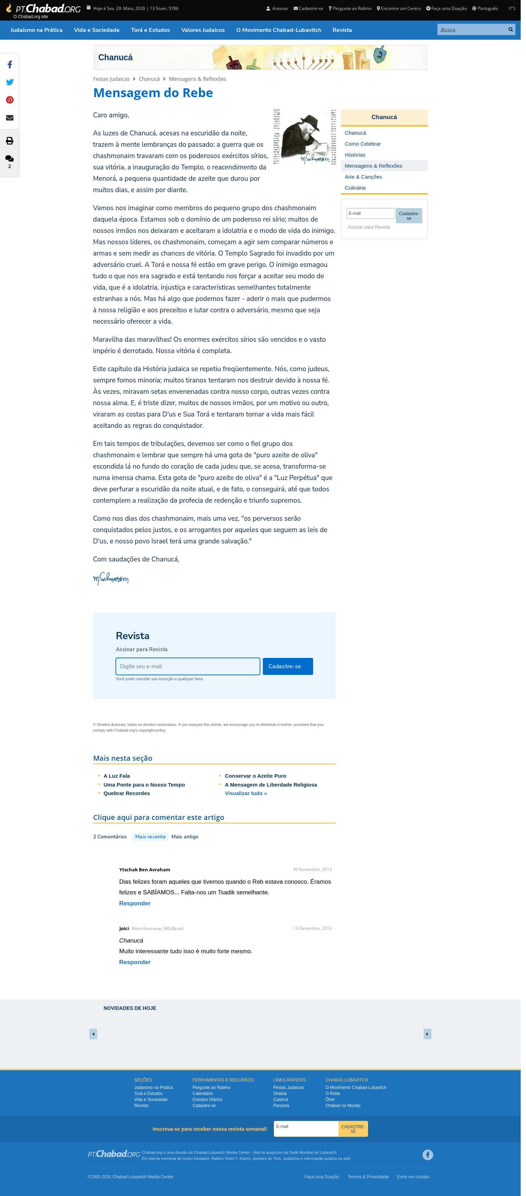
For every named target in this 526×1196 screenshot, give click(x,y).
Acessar (277, 8)
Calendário (203, 1093)
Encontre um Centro (399, 8)
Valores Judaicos (203, 30)
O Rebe (333, 1093)
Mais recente (150, 836)
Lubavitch (217, 1152)
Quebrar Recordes (127, 793)
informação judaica (320, 1158)
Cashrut (280, 1099)
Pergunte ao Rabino (349, 8)
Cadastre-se (308, 8)
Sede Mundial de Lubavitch (312, 1152)
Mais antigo (184, 836)
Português (485, 8)
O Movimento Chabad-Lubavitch (278, 30)
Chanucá (115, 57)
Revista (342, 30)
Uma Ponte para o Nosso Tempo (144, 785)
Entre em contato (413, 1176)
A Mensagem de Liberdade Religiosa (271, 785)
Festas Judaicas (111, 78)
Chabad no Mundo (343, 1105)
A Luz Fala (117, 776)
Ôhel (330, 1099)
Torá (277, 1158)
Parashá (281, 1105)
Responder (135, 903)
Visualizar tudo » (246, 793)
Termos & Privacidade (368, 1176)
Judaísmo (291, 1158)
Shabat (280, 1093)
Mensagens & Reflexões (197, 78)
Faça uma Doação (446, 8)
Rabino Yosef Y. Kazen (231, 1158)
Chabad (201, 1152)
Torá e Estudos (150, 30)
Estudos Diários (207, 1099)
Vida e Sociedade (97, 30)
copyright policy (151, 730)
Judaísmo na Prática (37, 30)
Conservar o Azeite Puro (256, 776)
